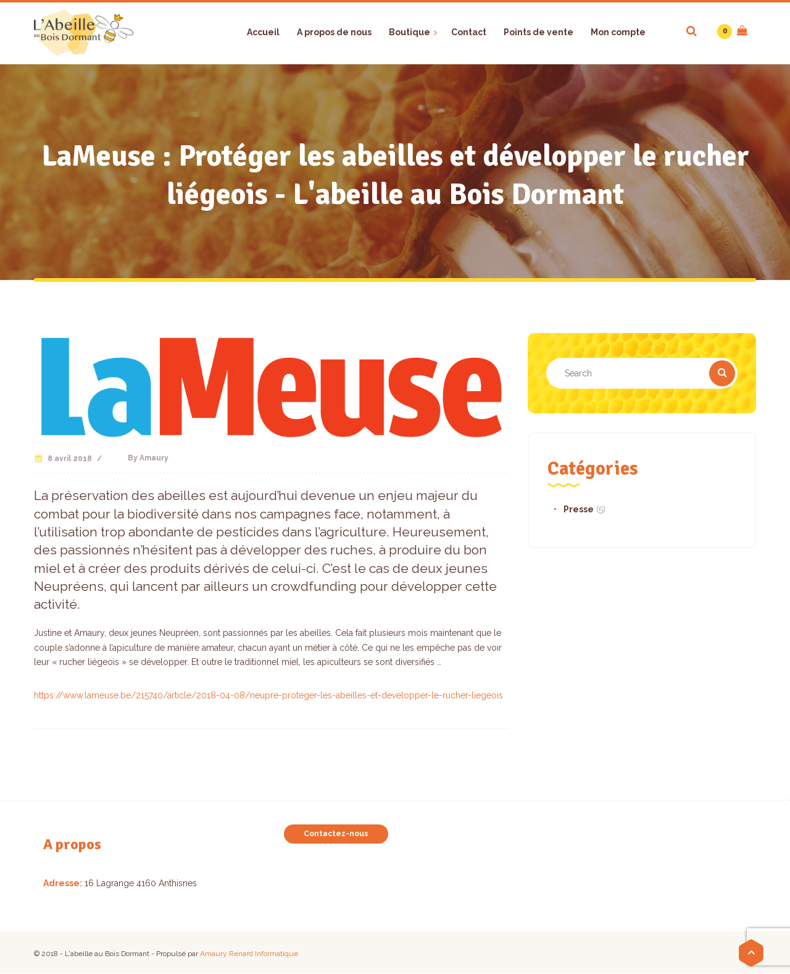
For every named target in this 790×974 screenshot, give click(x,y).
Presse (578, 509)
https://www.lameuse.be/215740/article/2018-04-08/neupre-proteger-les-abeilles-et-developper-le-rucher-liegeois (268, 695)
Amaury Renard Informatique (249, 953)
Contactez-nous (336, 833)
